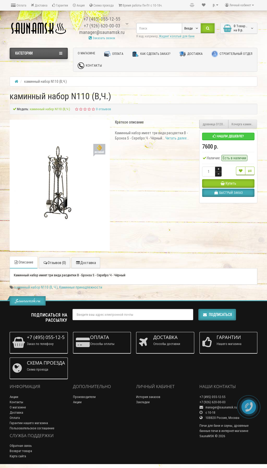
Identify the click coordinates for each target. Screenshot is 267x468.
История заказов (148, 397)
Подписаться (217, 314)
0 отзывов (103, 109)
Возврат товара (21, 451)
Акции (14, 397)
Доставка (39, 5)
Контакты (90, 65)
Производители (84, 397)
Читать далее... (177, 138)
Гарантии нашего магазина (29, 423)
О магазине (86, 53)
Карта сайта (18, 456)
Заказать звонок (102, 38)
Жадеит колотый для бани (177, 36)
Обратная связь (21, 445)
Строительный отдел (231, 54)
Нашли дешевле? (228, 136)
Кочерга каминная (244, 124)
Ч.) (56, 287)
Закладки (143, 402)
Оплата (18, 5)
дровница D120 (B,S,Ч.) (215, 124)
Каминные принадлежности (80, 287)
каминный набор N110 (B (33, 287)
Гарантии (60, 5)
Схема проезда (101, 5)
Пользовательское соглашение (32, 428)
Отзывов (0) (54, 262)
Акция (79, 5)
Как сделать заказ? (151, 54)
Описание (23, 262)
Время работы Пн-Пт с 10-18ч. (140, 5)
